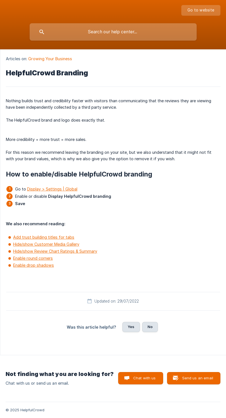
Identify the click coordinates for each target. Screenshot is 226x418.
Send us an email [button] (197, 378)
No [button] (150, 326)
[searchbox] (113, 32)
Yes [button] (131, 326)
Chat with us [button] (144, 378)
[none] (200, 10)
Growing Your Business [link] (50, 58)
